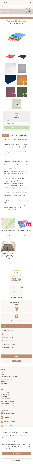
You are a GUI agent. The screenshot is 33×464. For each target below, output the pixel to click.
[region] (16, 440)
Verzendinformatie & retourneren (9, 376)
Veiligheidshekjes (8, 330)
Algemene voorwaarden (6, 379)
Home (2, 372)
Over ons (3, 381)
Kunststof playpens (8, 347)
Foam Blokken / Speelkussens (8, 401)
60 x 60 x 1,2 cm (22, 147)
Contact (3, 385)
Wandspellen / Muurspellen (7, 405)
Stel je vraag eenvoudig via (16, 303)
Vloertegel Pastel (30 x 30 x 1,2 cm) (8, 231)
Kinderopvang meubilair (6, 399)
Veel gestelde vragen (16, 320)
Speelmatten (7, 333)
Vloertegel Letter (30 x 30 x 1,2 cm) (24, 231)
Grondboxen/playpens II (9, 340)
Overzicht (5, 135)
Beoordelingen (4, 383)
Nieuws (2, 374)
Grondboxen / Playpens (6, 392)
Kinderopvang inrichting (9, 344)
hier (24, 195)
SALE (16, 356)
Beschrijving (14, 135)
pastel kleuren (14, 185)
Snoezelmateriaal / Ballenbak (8, 403)
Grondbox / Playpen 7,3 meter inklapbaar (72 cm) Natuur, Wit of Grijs (8, 256)
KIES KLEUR (7, 120)
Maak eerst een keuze (16, 127)
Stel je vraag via (9, 425)
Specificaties (23, 135)
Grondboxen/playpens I (9, 337)
